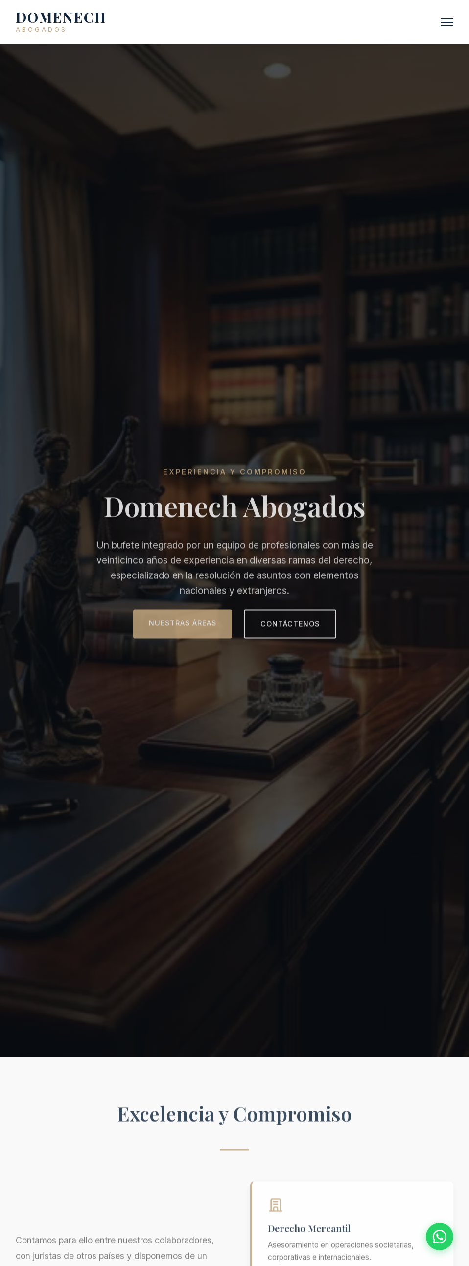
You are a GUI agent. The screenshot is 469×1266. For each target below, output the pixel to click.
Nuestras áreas (182, 624)
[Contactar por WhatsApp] (439, 1236)
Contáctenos (290, 625)
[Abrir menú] (447, 22)
